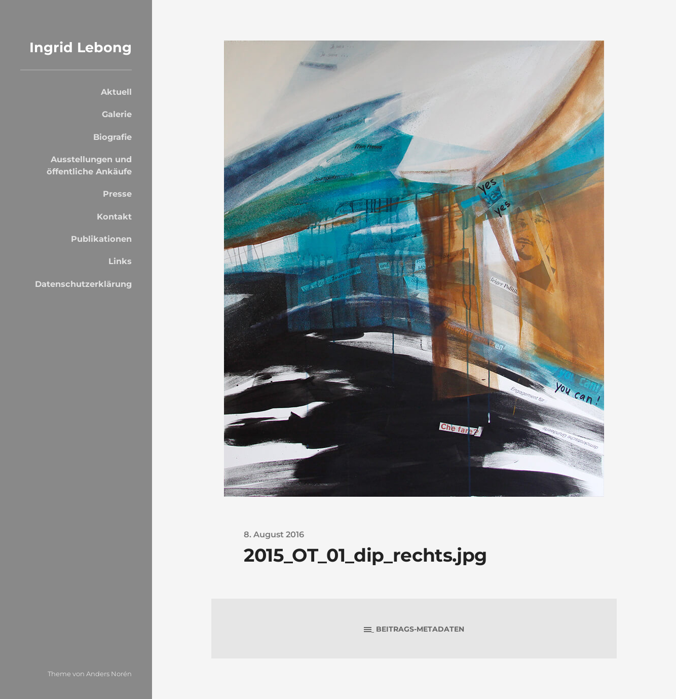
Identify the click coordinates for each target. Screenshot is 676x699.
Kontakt (114, 216)
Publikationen (101, 239)
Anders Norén (109, 674)
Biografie (112, 137)
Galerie (117, 114)
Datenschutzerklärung (83, 284)
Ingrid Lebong (80, 47)
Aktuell (116, 92)
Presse (117, 194)
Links (120, 261)
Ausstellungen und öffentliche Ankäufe (89, 165)
